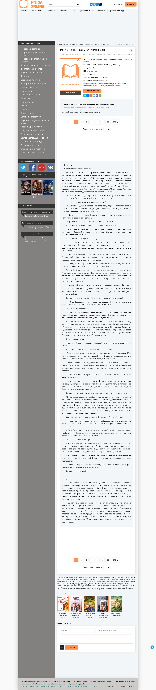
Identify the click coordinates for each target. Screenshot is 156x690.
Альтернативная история (33, 83)
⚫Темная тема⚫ (117, 11)
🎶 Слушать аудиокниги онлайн (92, 11)
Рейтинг (63, 686)
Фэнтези (25, 76)
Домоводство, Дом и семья (34, 137)
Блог (73, 11)
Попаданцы (26, 91)
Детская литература (31, 116)
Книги (91, 59)
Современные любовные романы (33, 53)
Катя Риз (92, 68)
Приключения (28, 102)
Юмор (24, 109)
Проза (24, 105)
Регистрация (118, 4)
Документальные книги (32, 130)
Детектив (25, 98)
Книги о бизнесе (29, 113)
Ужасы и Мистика (29, 87)
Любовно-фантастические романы (34, 60)
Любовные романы (103, 59)
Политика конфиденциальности (47, 686)
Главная (24, 11)
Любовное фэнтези (30, 94)
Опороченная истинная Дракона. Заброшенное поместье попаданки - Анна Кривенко (38, 239)
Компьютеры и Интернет (33, 152)
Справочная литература (33, 148)
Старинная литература (32, 141)
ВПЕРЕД (115, 122)
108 (107, 122)
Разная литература (30, 145)
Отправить (71, 647)
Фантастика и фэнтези (32, 68)
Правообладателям (27, 686)
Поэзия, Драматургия (31, 126)
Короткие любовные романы (35, 65)
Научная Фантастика (31, 72)
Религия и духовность (32, 134)
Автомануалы (93, 686)
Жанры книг (51, 11)
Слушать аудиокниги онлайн (77, 686)
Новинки (63, 11)
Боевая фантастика (30, 79)
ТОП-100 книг (37, 11)
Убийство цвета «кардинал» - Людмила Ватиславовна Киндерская (39, 228)
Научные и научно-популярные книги (36, 121)
